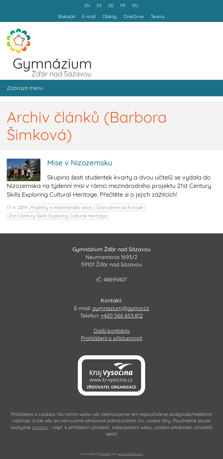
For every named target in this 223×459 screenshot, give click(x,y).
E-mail (89, 16)
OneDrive (134, 16)
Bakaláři (66, 16)
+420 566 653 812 (122, 315)
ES (99, 5)
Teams (158, 16)
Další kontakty (112, 330)
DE (111, 5)
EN (87, 5)
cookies (40, 427)
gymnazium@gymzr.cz (120, 308)
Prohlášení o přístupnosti (111, 338)
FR (123, 5)
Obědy (109, 16)
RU (135, 5)
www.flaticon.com (130, 454)
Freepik (105, 454)
